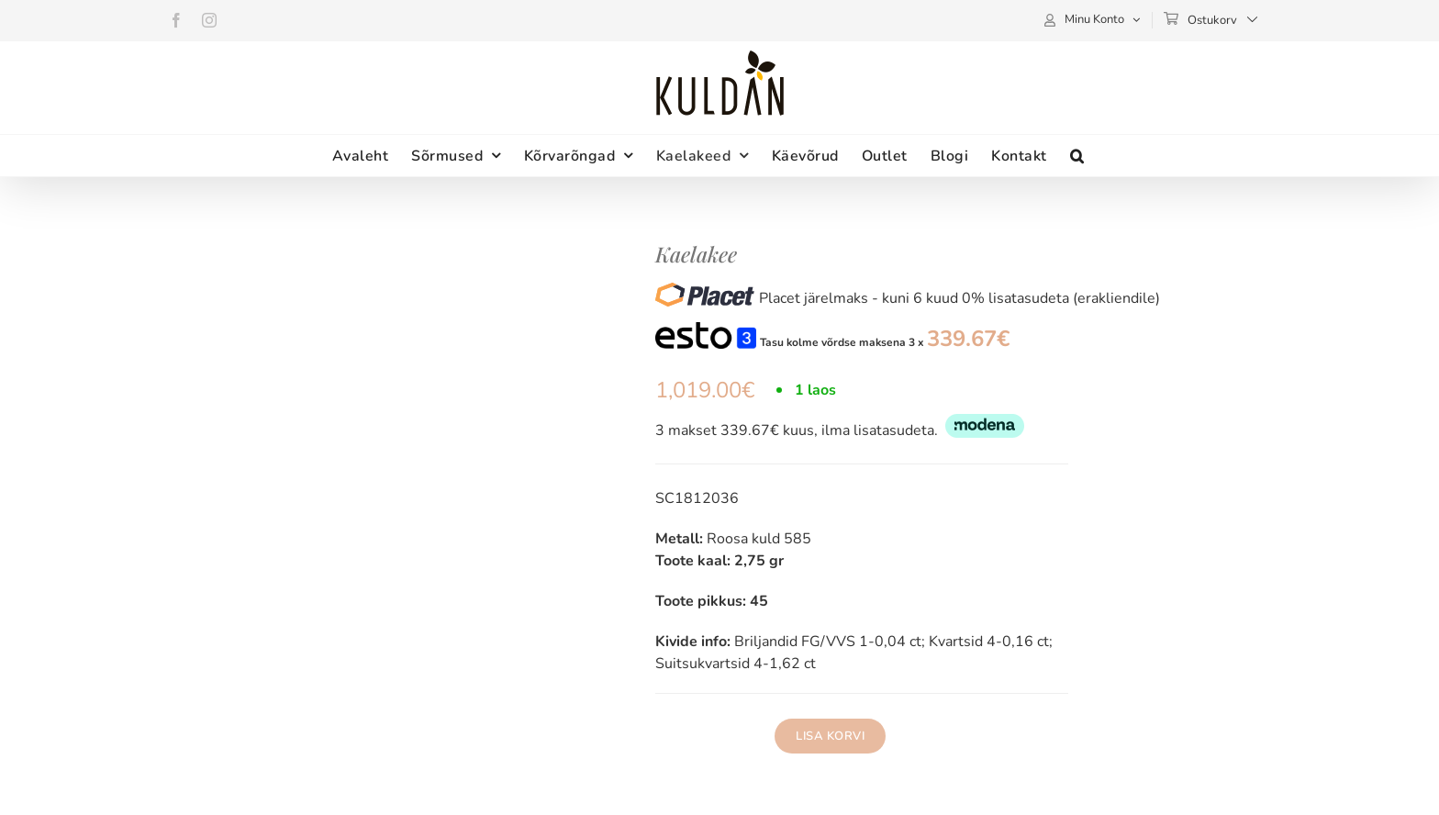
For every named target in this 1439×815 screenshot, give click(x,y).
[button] (1077, 155)
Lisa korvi (830, 736)
